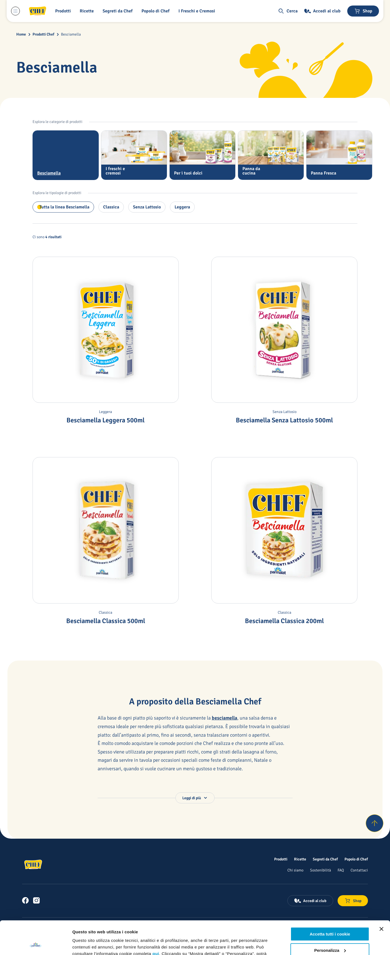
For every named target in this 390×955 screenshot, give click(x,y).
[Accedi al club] (322, 11)
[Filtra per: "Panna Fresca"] (339, 155)
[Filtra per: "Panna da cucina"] (271, 155)
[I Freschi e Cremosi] (197, 11)
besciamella (224, 718)
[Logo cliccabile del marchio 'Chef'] (37, 11)
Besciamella (71, 34)
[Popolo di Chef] (156, 11)
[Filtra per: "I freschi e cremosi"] (134, 155)
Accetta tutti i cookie (330, 902)
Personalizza (330, 918)
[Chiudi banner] (381, 898)
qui (156, 922)
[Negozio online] (363, 11)
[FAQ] (341, 870)
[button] (64, 11)
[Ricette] (300, 859)
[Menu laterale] (15, 11)
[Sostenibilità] (320, 870)
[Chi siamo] (295, 870)
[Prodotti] (280, 859)
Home (21, 34)
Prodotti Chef (43, 34)
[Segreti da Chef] (325, 859)
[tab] (66, 155)
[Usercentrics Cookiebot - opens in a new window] (36, 944)
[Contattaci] (359, 870)
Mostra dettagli (87, 944)
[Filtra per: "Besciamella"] (66, 155)
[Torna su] (374, 823)
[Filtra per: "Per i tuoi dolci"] (202, 155)
